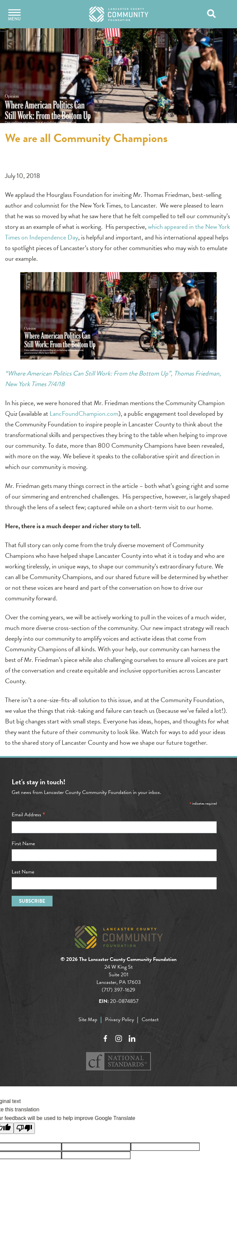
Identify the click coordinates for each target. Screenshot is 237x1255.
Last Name (23, 872)
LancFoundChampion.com (84, 413)
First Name (23, 844)
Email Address (28, 814)
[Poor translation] (24, 1128)
